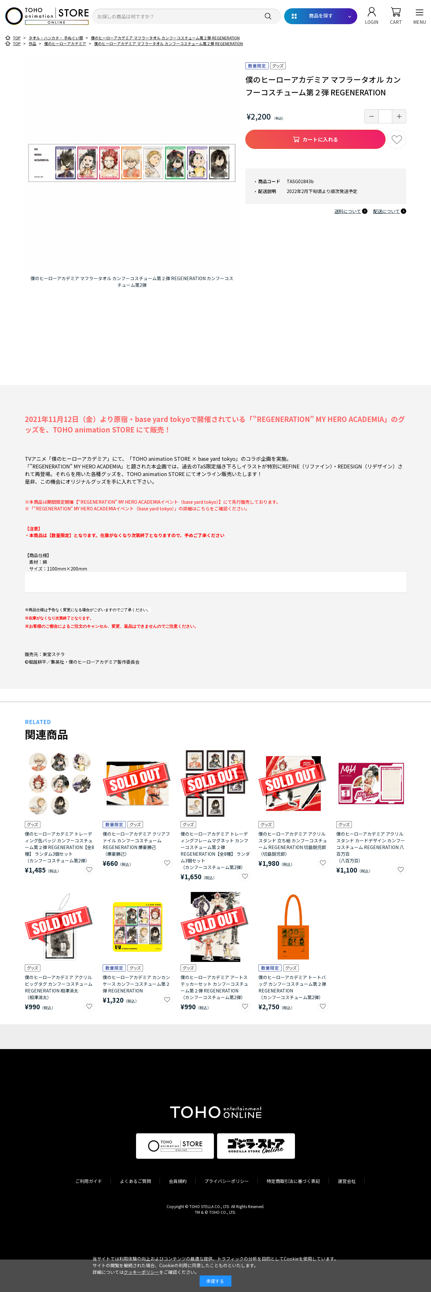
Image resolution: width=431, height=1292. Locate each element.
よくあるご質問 (135, 1181)
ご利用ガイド (88, 1181)
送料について (347, 211)
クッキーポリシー (141, 1272)
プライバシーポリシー (226, 1181)
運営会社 (347, 1181)
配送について (386, 211)
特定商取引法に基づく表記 (293, 1181)
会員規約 (178, 1181)
